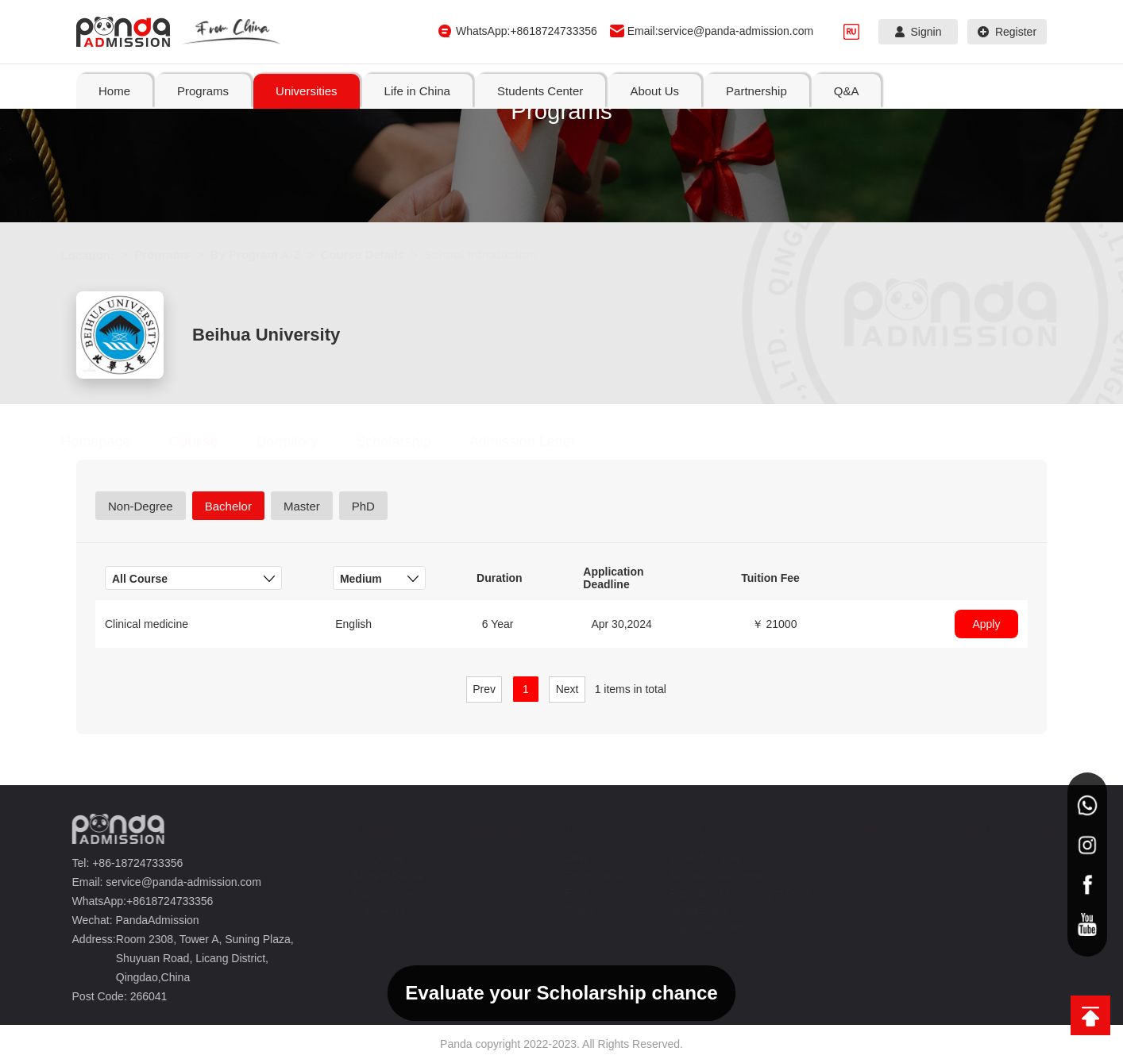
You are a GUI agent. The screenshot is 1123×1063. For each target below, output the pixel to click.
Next (567, 689)
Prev (484, 689)
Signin (918, 31)
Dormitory (303, 441)
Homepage (111, 441)
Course (208, 441)
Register (1007, 31)
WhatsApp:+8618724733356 (526, 31)
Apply (986, 624)
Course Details (377, 254)
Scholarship (409, 441)
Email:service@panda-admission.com (720, 31)
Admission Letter (537, 441)
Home (114, 91)
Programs (178, 254)
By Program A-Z (271, 254)
